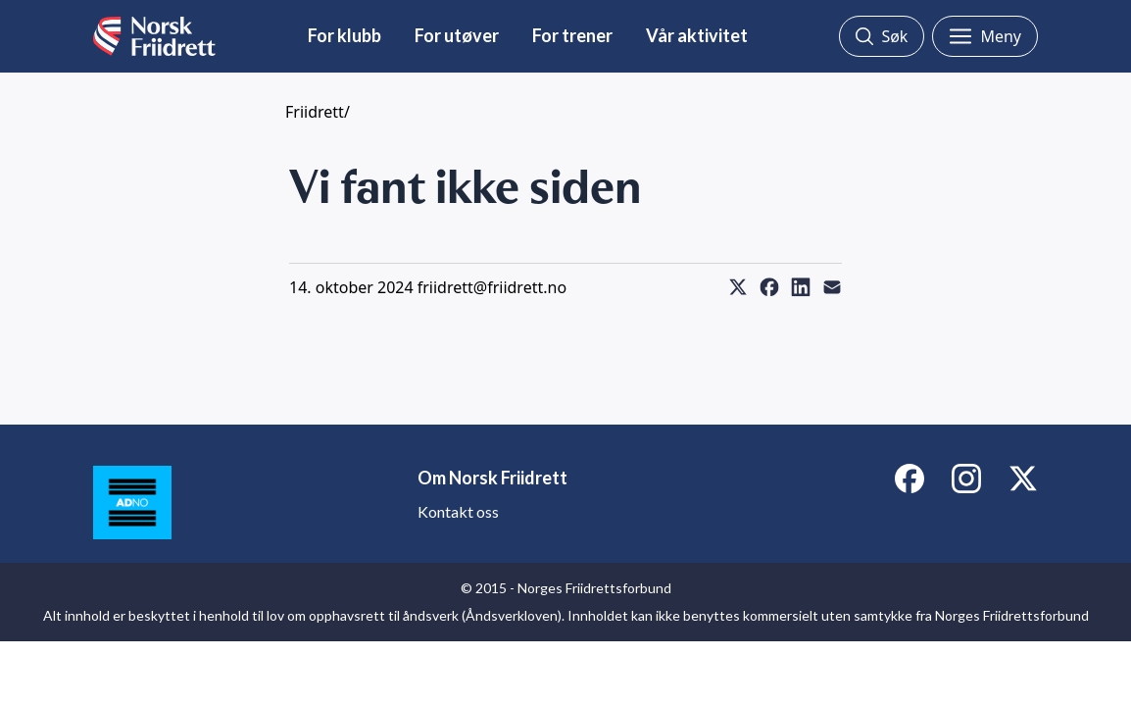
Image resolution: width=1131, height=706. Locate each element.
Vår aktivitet (697, 35)
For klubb (344, 35)
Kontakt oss (458, 511)
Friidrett (314, 112)
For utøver (457, 35)
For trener (572, 35)
